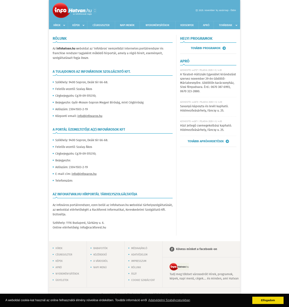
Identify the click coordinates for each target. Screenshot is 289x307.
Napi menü (100, 267)
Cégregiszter (101, 25)
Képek (76, 25)
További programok (206, 48)
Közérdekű (100, 255)
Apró (206, 25)
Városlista (95, 10)
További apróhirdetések (206, 141)
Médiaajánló (139, 248)
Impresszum (138, 261)
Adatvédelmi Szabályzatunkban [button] (169, 300)
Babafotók (100, 248)
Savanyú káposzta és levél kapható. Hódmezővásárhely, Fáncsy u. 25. (204, 108)
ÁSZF (134, 274)
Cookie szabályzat (143, 280)
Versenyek (187, 25)
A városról (100, 261)
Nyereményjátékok (157, 25)
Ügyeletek (61, 280)
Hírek (57, 25)
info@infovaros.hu (89, 116)
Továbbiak (225, 25)
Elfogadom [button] (268, 300)
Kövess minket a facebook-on (196, 249)
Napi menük (127, 25)
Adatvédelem (139, 255)
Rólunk (136, 267)
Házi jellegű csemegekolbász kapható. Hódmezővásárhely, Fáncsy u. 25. (206, 127)
